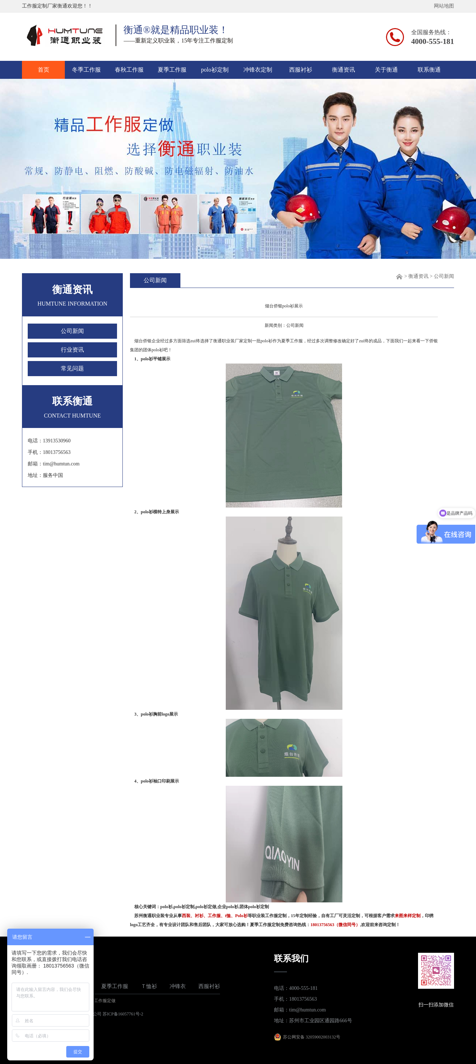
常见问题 (72, 368)
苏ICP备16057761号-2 (123, 1013)
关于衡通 (386, 70)
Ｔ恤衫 (149, 986)
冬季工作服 (86, 70)
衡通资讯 (343, 70)
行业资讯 (72, 350)
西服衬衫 (300, 70)
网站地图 (444, 6)
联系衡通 (429, 70)
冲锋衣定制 (257, 70)
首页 (43, 70)
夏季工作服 (172, 70)
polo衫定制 (214, 70)
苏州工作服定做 (100, 1000)
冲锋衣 (178, 986)
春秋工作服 (129, 70)
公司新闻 (72, 331)
